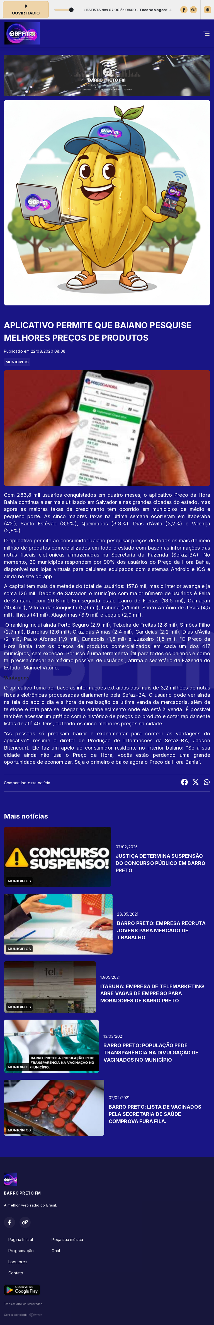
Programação (21, 1250)
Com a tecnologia (23, 1315)
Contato (15, 1272)
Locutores (17, 1261)
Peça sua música (67, 1239)
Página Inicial (20, 1239)
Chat (56, 1250)
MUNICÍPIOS (17, 362)
